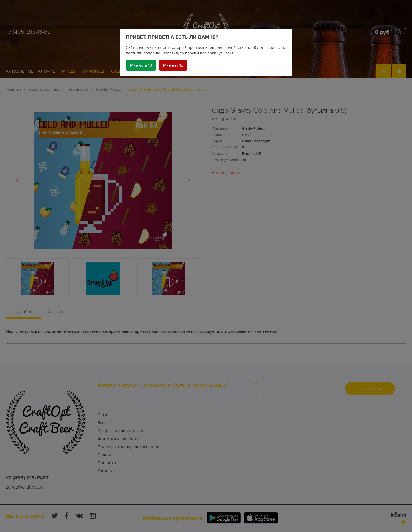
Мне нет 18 (173, 65)
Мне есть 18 (141, 65)
